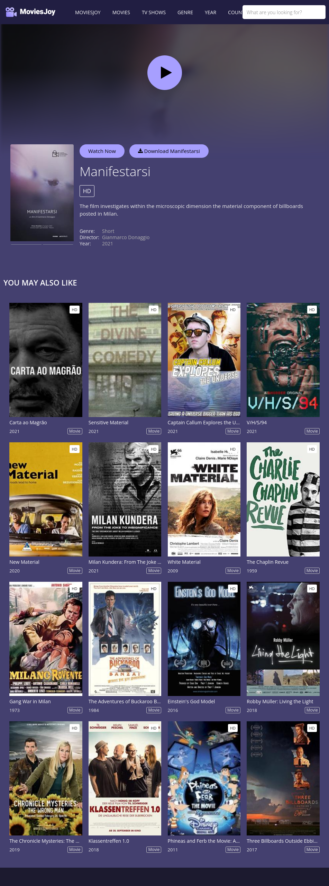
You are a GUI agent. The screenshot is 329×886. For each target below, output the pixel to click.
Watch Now (102, 150)
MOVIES (121, 12)
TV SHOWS (154, 12)
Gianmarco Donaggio (125, 237)
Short (108, 231)
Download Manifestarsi (169, 150)
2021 (107, 243)
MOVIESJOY (88, 12)
